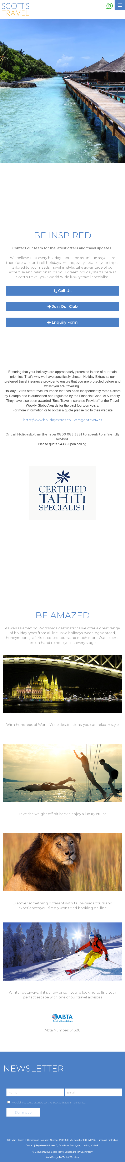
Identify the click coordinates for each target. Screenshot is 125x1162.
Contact (30, 1145)
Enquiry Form (62, 322)
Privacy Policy (85, 1152)
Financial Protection (108, 1140)
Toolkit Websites (70, 1157)
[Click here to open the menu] (120, 5)
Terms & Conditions (28, 1140)
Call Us (62, 291)
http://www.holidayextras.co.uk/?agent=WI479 (62, 420)
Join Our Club (63, 306)
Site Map (11, 1140)
